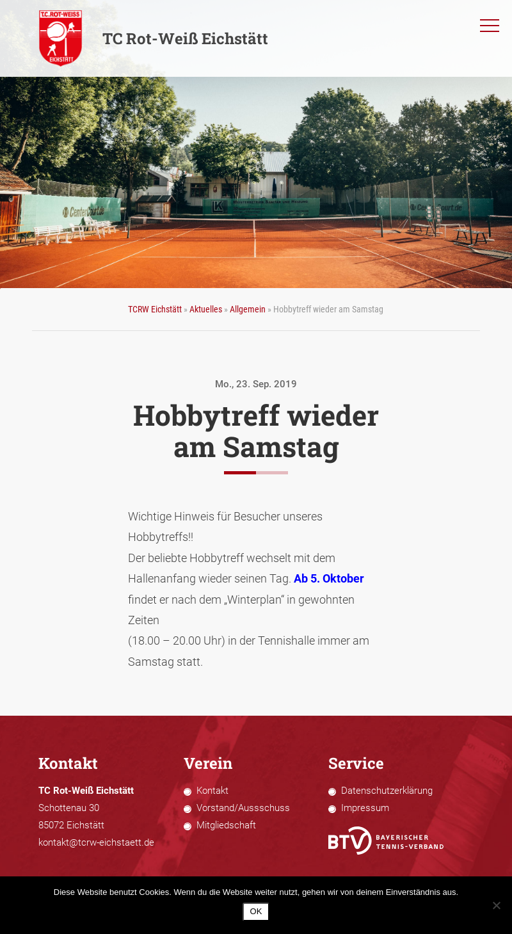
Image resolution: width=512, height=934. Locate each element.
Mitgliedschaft (226, 825)
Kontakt (212, 790)
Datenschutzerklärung (387, 790)
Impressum (365, 808)
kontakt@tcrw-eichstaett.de (96, 842)
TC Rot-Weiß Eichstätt (153, 38)
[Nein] (496, 905)
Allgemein (248, 309)
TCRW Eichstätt (155, 309)
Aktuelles (205, 309)
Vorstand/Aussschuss (243, 808)
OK (256, 911)
